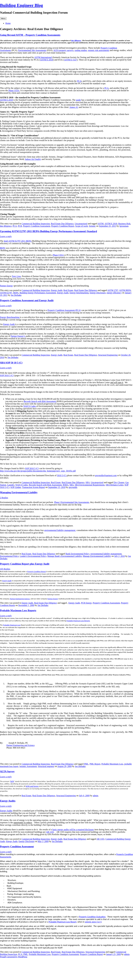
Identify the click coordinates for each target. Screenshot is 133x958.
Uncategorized (81, 223)
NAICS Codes (29, 406)
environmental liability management (60, 530)
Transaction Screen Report (33, 487)
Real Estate (68, 290)
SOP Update (15, 487)
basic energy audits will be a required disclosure (73, 829)
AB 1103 (50, 832)
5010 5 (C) (62, 475)
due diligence (76, 40)
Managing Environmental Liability (19, 492)
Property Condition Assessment (36, 226)
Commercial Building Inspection (36, 223)
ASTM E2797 (6, 293)
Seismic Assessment (28, 766)
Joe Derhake (16, 295)
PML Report (95, 764)
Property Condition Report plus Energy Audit (24, 563)
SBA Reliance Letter (114, 485)
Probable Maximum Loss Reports (18, 610)
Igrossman (123, 226)
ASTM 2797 (112, 290)
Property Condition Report (62, 226)
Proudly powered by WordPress (13, 957)
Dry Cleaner (119, 482)
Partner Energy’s (18, 336)
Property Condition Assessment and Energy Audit (27, 300)
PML (86, 764)
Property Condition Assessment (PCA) (64, 310)
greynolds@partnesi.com (106, 475)
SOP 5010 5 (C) (7, 375)
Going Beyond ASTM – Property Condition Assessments (30, 35)
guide (78, 100)
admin (95, 795)
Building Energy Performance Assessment (38, 293)
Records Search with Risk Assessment (40, 401)
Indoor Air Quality (33, 159)
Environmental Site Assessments (32, 50)
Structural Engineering (108, 355)
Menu (3, 19)
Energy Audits (7, 800)
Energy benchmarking (79, 293)
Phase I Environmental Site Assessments (71, 502)
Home (8, 23)
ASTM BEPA (125, 290)
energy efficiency (114, 293)
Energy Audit (56, 290)
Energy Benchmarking (10, 317)
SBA (88, 482)
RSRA (65, 485)
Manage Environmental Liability (97, 556)
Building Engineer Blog (21, 5)
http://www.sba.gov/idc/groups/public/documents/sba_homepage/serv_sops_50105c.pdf (38, 471)
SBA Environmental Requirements (90, 485)
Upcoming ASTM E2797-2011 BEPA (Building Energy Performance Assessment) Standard (48, 231)
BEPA (2, 248)
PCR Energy (86, 603)
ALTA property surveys (63, 50)
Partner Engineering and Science (20, 745)
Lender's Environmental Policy (33, 556)
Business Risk (124, 223)
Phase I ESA (13, 90)
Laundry (10, 485)
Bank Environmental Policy (77, 554)
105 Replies (5, 569)
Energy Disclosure (98, 293)
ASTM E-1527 (70, 60)
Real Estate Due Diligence (62, 223)
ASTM (101, 223)
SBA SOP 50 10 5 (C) (11, 362)
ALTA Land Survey (32, 786)
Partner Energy (6, 286)
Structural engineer (46, 766)
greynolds (73, 487)
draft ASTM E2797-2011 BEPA (18, 241)
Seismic (92, 226)
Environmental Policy (9, 556)
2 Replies (4, 498)
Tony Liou (16, 276)
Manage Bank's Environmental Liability (64, 556)
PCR (20, 226)
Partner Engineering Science (20, 599)
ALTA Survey (7, 771)
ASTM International (43, 57)
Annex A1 (73, 107)
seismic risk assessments (98, 50)
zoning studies (81, 50)
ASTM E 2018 (110, 223)
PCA (79, 81)
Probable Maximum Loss (12, 625)
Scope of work (81, 226)
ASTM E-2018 (46, 60)
